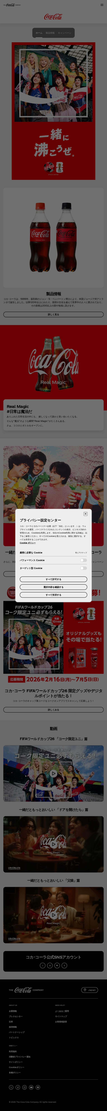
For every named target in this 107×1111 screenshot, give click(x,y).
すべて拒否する (53, 594)
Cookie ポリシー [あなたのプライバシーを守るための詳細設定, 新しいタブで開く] (28, 543)
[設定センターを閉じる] (85, 514)
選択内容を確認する (53, 587)
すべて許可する (53, 579)
